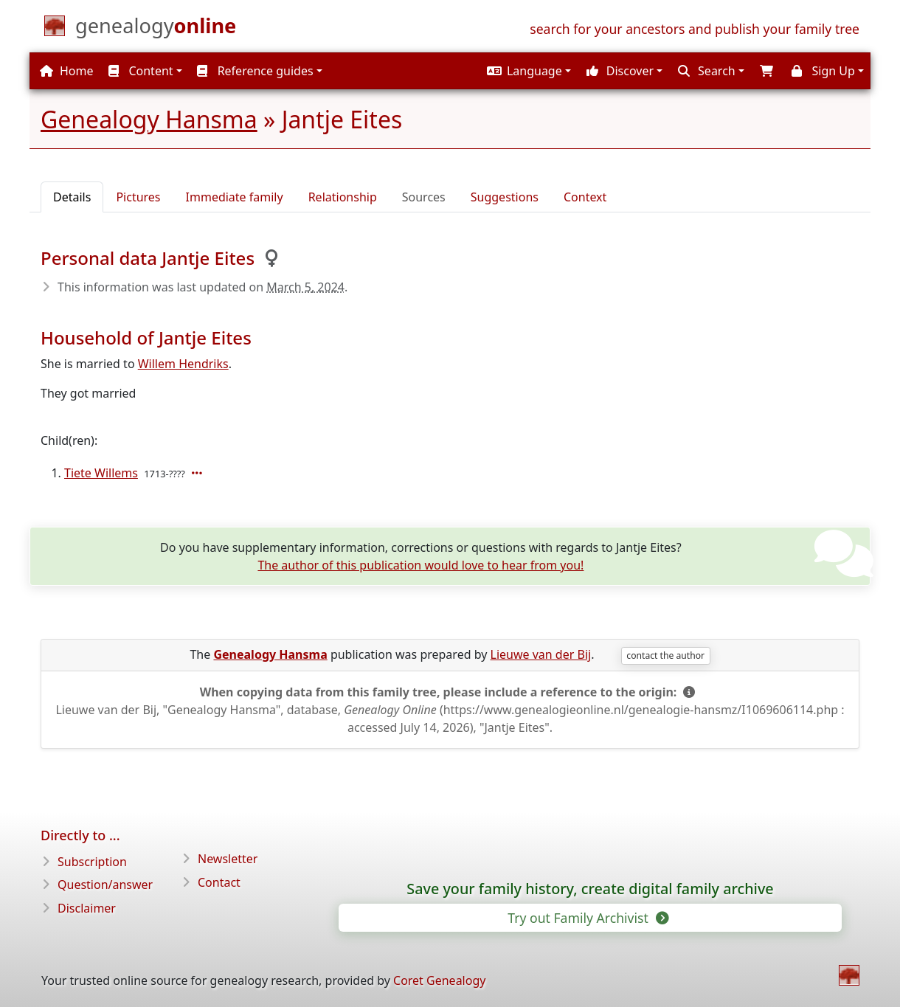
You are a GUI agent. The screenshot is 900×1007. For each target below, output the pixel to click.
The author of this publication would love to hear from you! (420, 565)
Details (72, 197)
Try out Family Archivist (587, 918)
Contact (219, 882)
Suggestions (505, 197)
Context (585, 197)
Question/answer (105, 884)
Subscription (92, 862)
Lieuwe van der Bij (541, 654)
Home (67, 71)
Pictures (138, 197)
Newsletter (227, 859)
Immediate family (234, 197)
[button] (527, 71)
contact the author (665, 655)
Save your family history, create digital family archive (589, 889)
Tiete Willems (101, 473)
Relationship (342, 197)
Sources (424, 197)
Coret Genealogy (439, 980)
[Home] (155, 29)
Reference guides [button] (255, 71)
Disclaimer (87, 908)
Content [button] (140, 71)
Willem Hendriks (183, 364)
